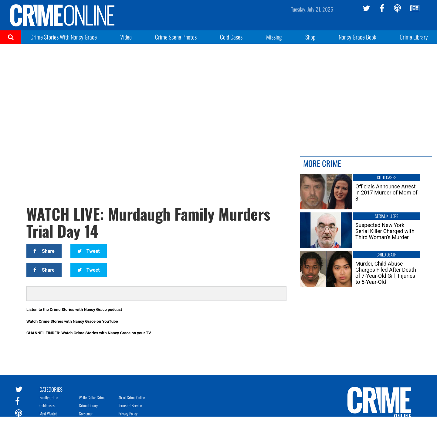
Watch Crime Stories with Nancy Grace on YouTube (72, 321)
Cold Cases (231, 36)
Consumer (86, 414)
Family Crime (48, 397)
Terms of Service (130, 405)
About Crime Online (131, 397)
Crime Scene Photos (176, 36)
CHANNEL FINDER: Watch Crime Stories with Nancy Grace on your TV (88, 333)
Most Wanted (48, 414)
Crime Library (414, 36)
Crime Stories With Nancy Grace (63, 36)
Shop (310, 36)
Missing (274, 36)
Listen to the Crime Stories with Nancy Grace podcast (74, 309)
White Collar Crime (92, 397)
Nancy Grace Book (357, 36)
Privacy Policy (127, 414)
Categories (51, 389)
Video (126, 36)
